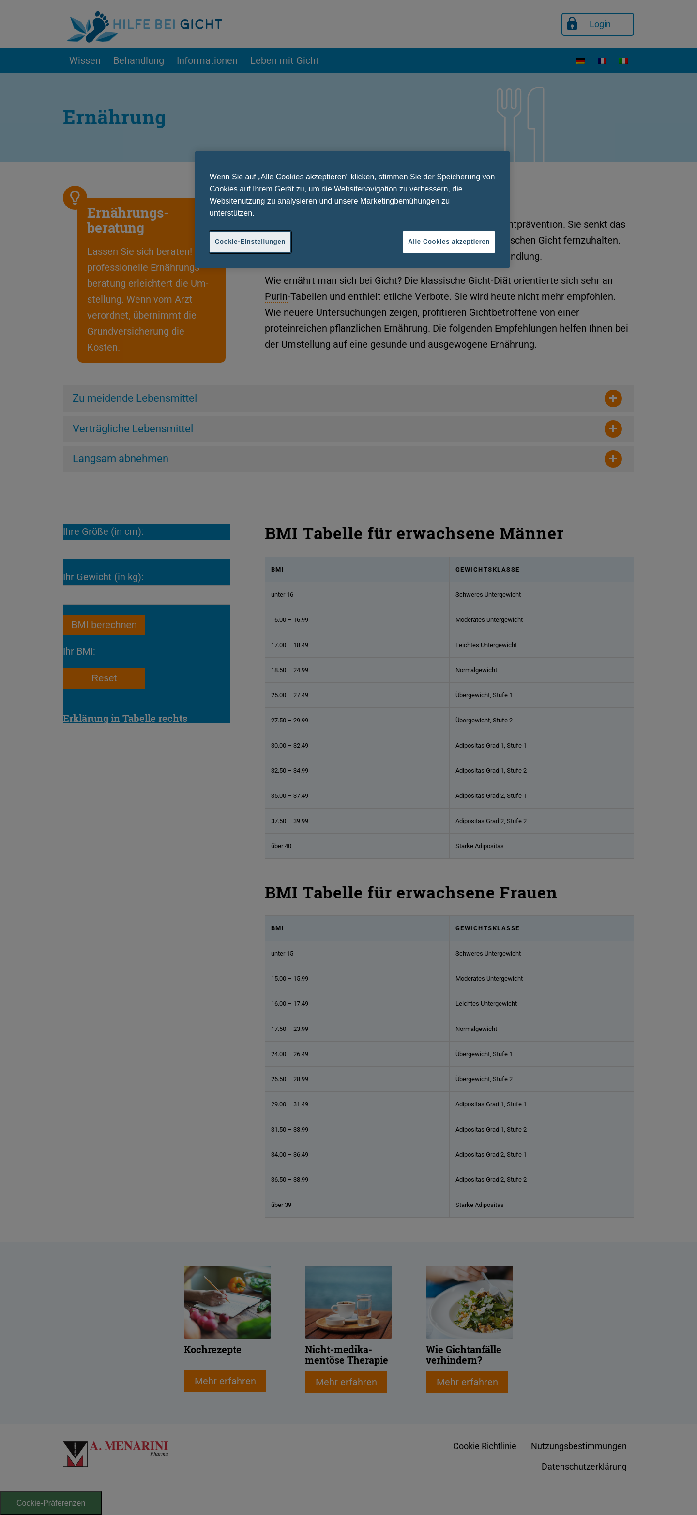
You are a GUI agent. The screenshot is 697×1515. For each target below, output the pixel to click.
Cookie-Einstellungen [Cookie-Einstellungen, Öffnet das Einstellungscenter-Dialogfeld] (250, 241)
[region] (352, 209)
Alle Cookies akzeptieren (449, 241)
